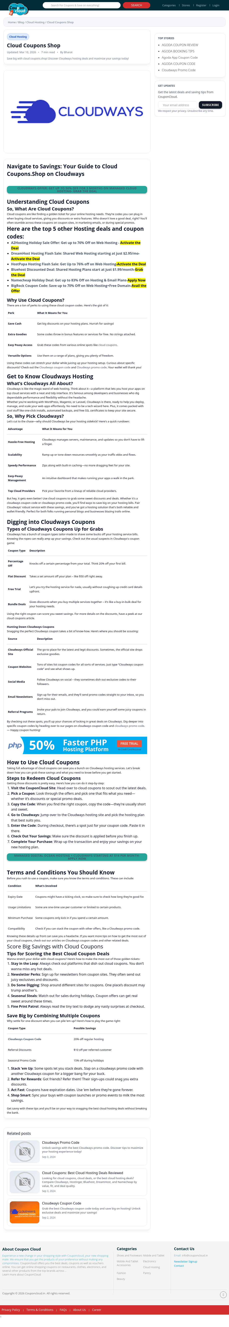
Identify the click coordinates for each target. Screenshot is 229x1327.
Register (201, 5)
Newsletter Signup (185, 1270)
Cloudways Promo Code (179, 70)
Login (215, 5)
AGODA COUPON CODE (179, 64)
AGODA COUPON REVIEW (180, 45)
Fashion (121, 1281)
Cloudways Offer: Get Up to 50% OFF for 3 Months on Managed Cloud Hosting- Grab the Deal (77, 189)
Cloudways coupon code (54, 367)
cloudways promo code (129, 726)
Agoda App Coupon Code (180, 57)
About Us (79, 1318)
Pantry (147, 1281)
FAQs (63, 1318)
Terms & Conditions (39, 1318)
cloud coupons (107, 345)
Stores (186, 5)
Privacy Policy (11, 1318)
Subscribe (210, 105)
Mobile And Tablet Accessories (128, 1271)
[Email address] (177, 105)
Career (96, 1318)
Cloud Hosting (35, 22)
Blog (21, 22)
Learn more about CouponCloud (22, 1282)
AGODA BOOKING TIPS (178, 51)
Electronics (149, 1269)
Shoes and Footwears (130, 1263)
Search (136, 5)
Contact (179, 1274)
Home (12, 22)
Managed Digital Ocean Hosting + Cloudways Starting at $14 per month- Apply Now (77, 857)
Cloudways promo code (92, 367)
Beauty (121, 1287)
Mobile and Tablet (154, 1263)
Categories (169, 5)
